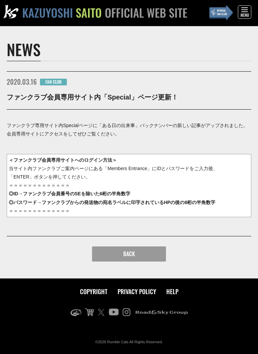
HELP (172, 291)
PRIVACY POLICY (137, 291)
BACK (129, 254)
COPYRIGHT (94, 291)
